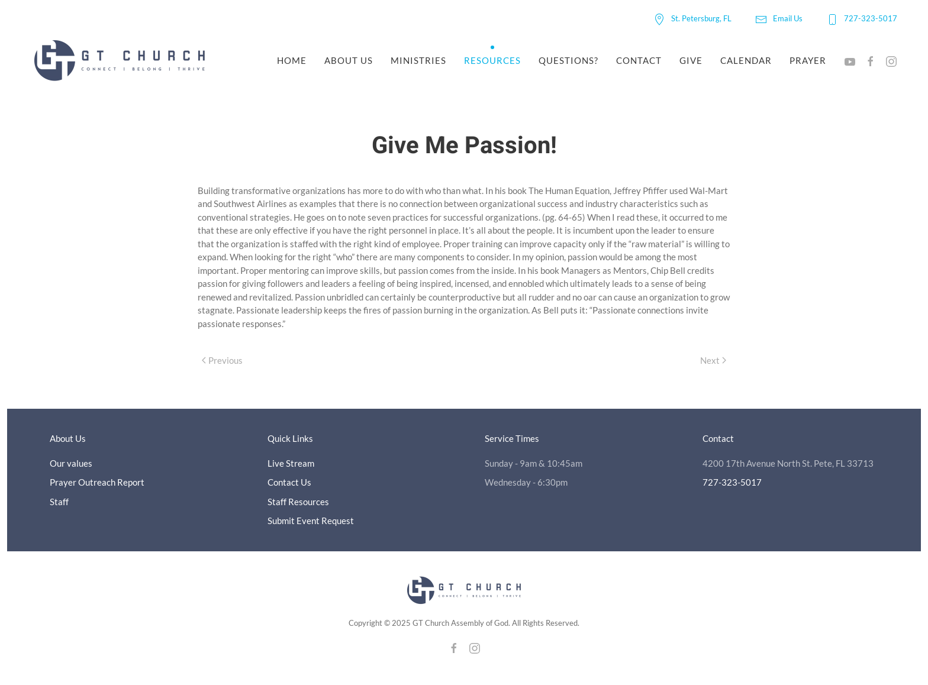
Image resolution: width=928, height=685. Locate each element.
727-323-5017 (861, 18)
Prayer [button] (808, 60)
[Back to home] (121, 61)
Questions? (568, 60)
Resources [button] (492, 60)
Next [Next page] (713, 360)
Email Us (779, 18)
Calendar (746, 60)
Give (691, 60)
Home (292, 60)
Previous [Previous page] (222, 360)
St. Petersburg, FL (692, 18)
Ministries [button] (418, 60)
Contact (639, 60)
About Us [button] (348, 60)
